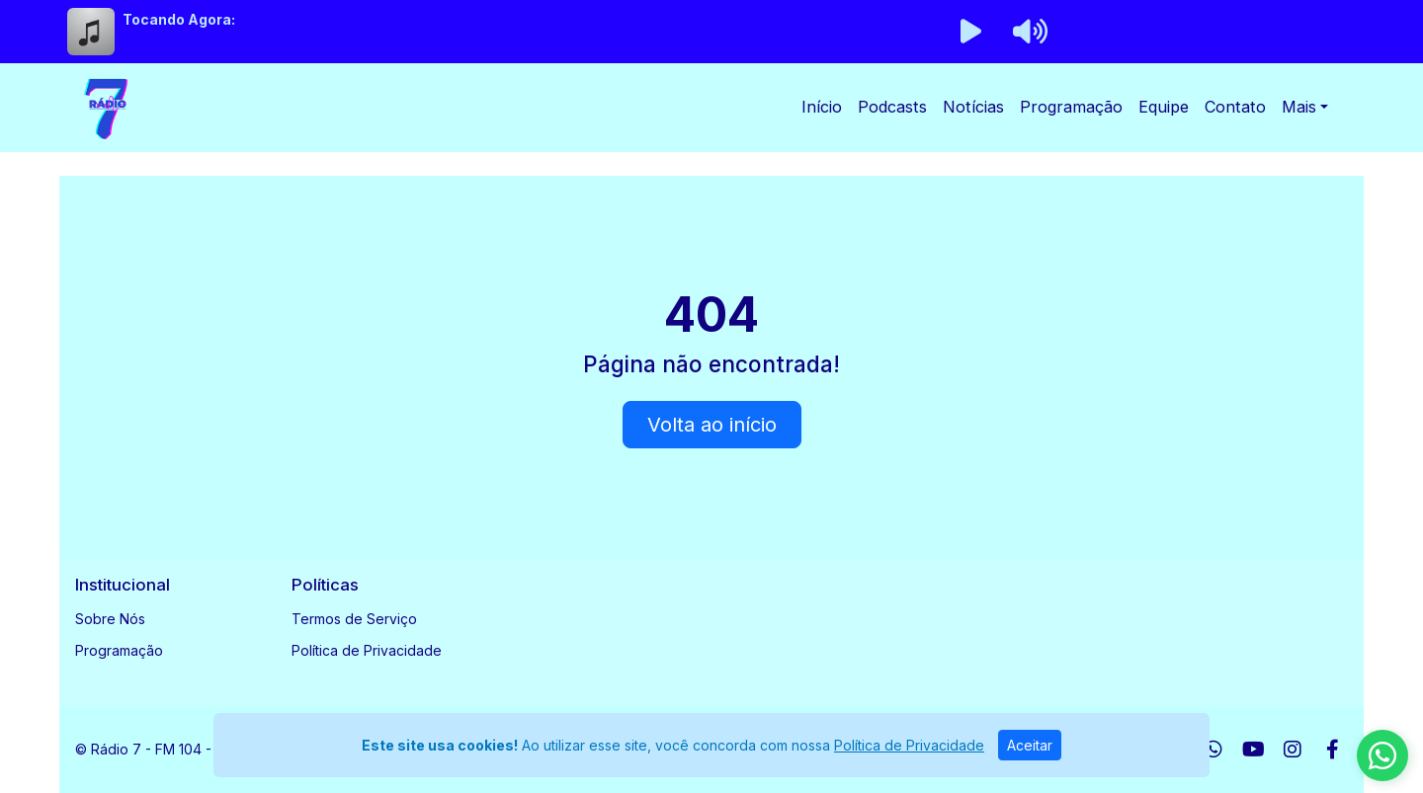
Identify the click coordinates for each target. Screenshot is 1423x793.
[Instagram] (1292, 749)
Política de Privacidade (367, 650)
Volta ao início (712, 424)
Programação (1071, 107)
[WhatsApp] (1213, 749)
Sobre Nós (110, 618)
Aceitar (1029, 745)
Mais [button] (1299, 107)
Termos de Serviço (354, 618)
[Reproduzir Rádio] (970, 31)
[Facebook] (1332, 749)
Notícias (973, 107)
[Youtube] (1253, 749)
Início (821, 107)
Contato (1235, 107)
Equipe (1163, 107)
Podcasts (892, 107)
